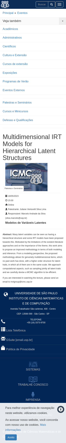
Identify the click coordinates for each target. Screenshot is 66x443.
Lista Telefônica (16, 330)
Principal (8, 12)
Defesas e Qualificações (18, 120)
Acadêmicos (10, 28)
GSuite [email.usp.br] (19, 339)
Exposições (10, 72)
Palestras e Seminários (17, 102)
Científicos (9, 46)
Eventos (22, 12)
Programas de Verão (16, 81)
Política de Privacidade (20, 349)
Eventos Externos (14, 90)
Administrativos (12, 37)
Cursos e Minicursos (15, 111)
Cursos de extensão (15, 63)
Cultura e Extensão (15, 55)
